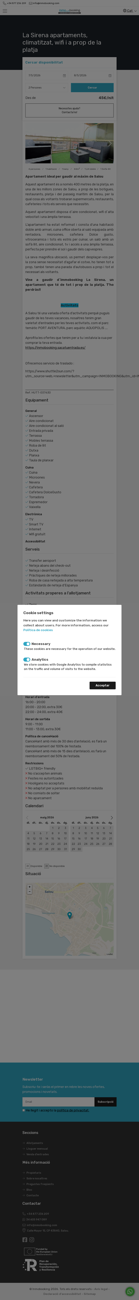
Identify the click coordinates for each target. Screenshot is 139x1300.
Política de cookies (38, 630)
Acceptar (103, 685)
